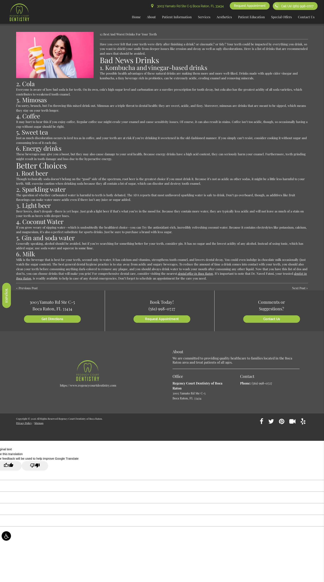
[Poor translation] (35, 466)
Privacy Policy (24, 423)
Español (6, 295)
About (151, 17)
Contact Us (306, 17)
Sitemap (38, 423)
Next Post (298, 288)
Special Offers (281, 17)
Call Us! (293, 6)
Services (204, 17)
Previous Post (28, 288)
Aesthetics (224, 17)
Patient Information (177, 17)
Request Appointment (250, 6)
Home (136, 17)
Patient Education (251, 17)
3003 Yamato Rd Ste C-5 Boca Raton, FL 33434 (187, 6)
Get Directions (52, 319)
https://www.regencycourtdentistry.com (88, 385)
